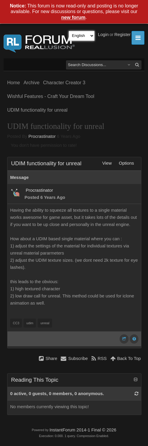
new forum (73, 17)
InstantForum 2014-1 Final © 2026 (82, 430)
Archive (31, 82)
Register (122, 34)
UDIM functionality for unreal (37, 110)
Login (103, 34)
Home (13, 82)
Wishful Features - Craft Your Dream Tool (50, 96)
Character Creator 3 (64, 82)
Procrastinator (42, 136)
